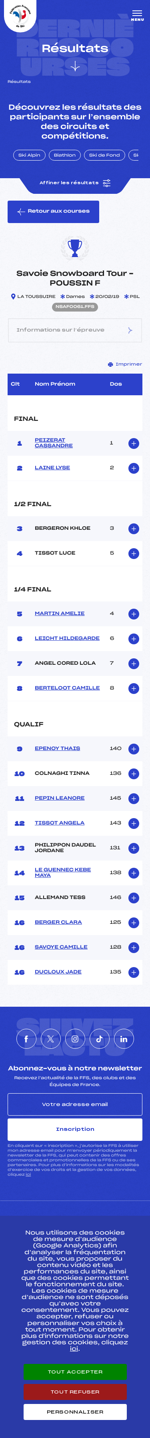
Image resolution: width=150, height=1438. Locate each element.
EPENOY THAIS (57, 748)
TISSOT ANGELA (59, 823)
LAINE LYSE (52, 468)
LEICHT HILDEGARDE (67, 638)
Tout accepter (75, 1372)
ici (28, 1175)
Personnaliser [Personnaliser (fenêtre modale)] (75, 1412)
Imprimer (125, 364)
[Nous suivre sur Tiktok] (100, 1039)
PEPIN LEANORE (60, 798)
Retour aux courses (53, 212)
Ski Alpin (29, 156)
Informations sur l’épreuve (75, 331)
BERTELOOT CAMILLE (67, 688)
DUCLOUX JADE (58, 972)
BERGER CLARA (58, 922)
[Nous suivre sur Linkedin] (124, 1039)
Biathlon (65, 156)
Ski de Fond (104, 156)
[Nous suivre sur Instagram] (75, 1039)
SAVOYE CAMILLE (61, 947)
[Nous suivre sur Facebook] (26, 1039)
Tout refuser (75, 1392)
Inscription (75, 1129)
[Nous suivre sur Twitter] (51, 1039)
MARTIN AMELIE (59, 613)
